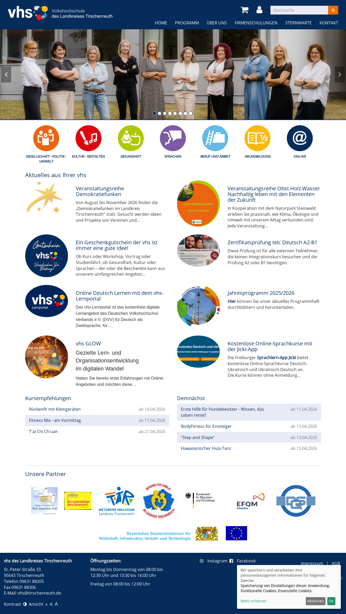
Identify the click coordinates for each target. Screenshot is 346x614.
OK (331, 600)
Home (161, 23)
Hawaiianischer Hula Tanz (206, 448)
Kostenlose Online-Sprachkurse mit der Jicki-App (270, 346)
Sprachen (172, 156)
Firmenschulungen (256, 23)
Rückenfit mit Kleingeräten (55, 409)
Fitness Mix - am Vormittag (55, 420)
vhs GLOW (88, 343)
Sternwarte (298, 23)
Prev (6, 74)
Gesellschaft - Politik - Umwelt (46, 159)
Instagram (214, 561)
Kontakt (329, 23)
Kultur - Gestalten (88, 156)
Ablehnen (315, 600)
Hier (232, 301)
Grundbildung (258, 156)
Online (300, 156)
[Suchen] (333, 10)
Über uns (217, 23)
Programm (187, 23)
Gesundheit (130, 156)
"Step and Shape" (198, 437)
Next (340, 74)
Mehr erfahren (253, 600)
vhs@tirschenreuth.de (39, 593)
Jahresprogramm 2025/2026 (261, 292)
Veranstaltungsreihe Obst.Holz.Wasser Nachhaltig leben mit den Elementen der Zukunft (274, 194)
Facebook (242, 561)
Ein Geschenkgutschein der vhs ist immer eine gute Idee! (117, 245)
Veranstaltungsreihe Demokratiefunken (100, 191)
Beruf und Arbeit (215, 156)
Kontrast (15, 604)
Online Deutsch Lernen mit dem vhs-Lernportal (120, 295)
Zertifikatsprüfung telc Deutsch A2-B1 (272, 242)
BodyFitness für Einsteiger (206, 426)
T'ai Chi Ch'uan (43, 431)
